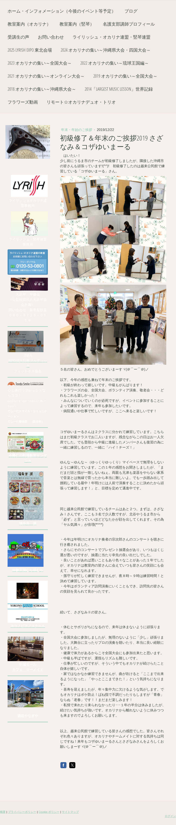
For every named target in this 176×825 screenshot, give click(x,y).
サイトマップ (70, 810)
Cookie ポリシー (49, 810)
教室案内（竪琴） (77, 24)
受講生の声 (18, 37)
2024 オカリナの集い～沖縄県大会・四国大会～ (106, 50)
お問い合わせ (51, 37)
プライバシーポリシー (22, 810)
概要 (3, 810)
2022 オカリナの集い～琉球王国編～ (114, 63)
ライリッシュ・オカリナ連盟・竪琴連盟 (111, 37)
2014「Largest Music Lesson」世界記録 (119, 89)
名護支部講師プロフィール (129, 24)
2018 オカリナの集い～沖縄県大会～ (42, 89)
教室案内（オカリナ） (29, 24)
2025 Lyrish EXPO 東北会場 (30, 50)
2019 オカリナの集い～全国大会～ (125, 76)
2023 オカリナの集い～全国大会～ (40, 63)
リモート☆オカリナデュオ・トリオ (81, 102)
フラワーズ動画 (23, 102)
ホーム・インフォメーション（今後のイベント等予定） (62, 11)
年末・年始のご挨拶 (77, 130)
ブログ (130, 11)
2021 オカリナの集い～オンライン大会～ (46, 76)
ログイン (170, 814)
